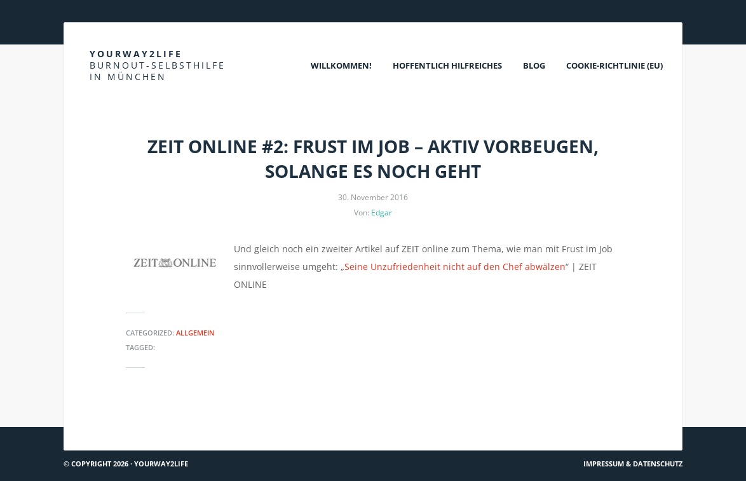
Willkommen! (341, 65)
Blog (534, 65)
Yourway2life (158, 65)
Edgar (381, 212)
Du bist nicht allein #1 (117, 421)
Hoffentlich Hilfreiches (447, 65)
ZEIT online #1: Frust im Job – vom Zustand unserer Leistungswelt (538, 421)
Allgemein (195, 332)
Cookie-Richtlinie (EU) (614, 65)
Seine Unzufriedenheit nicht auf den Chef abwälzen (455, 267)
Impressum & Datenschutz (632, 463)
